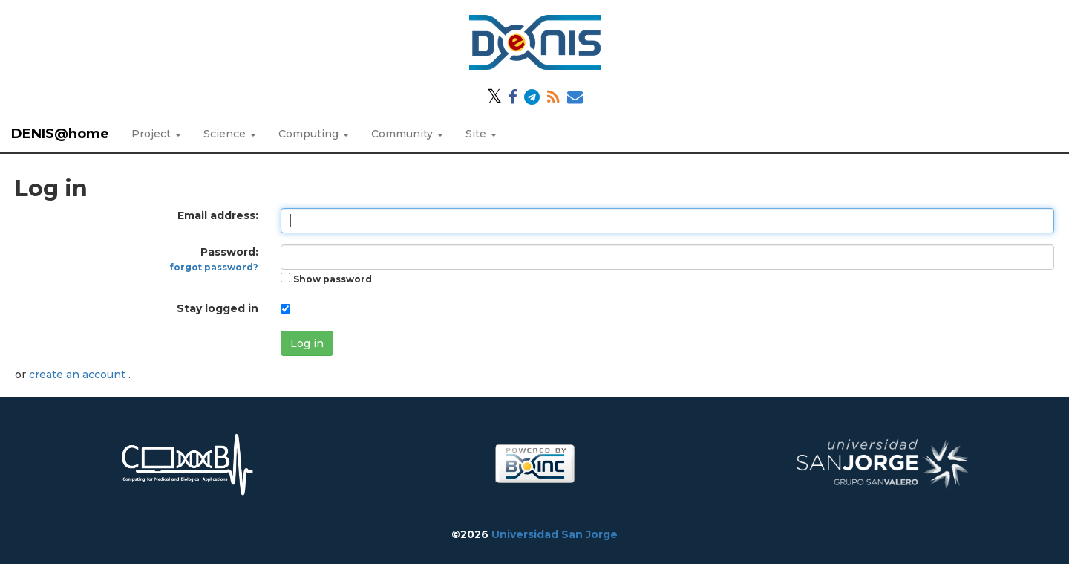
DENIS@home (60, 134)
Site (481, 133)
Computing (313, 133)
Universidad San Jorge (554, 534)
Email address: (217, 215)
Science (229, 133)
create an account (78, 374)
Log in (307, 343)
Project (156, 133)
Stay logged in (217, 308)
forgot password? (214, 267)
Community (407, 133)
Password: (214, 259)
